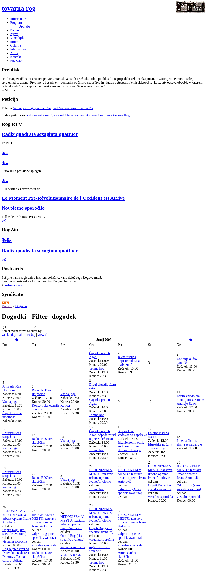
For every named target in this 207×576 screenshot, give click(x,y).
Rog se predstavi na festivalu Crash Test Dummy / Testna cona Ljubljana (15, 554)
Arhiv (14, 53)
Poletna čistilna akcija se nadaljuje (189, 442)
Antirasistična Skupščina (11, 388)
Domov (7, 306)
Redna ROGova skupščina (42, 392)
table (21, 334)
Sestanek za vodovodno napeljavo (132, 433)
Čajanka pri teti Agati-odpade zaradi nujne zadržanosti (103, 434)
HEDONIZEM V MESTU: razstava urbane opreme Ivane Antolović (101, 475)
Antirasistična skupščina (11, 435)
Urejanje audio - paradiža (188, 360)
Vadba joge (10, 401)
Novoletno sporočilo (23, 208)
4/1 (5, 162)
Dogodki (21, 306)
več (4, 220)
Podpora (15, 30)
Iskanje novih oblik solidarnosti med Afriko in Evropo (131, 446)
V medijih (17, 38)
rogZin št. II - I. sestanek (99, 549)
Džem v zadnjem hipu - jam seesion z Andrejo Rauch (190, 399)
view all (43, 334)
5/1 (5, 152)
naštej (31, 334)
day (13, 334)
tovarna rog (18, 8)
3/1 (5, 180)
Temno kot (96, 368)
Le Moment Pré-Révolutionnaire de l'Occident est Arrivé (63, 198)
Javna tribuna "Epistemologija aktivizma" (129, 360)
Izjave (14, 34)
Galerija (15, 45)
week (5, 334)
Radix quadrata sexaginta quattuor (40, 134)
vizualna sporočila (160, 496)
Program (16, 22)
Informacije (18, 19)
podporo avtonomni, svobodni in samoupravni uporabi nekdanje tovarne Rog (78, 115)
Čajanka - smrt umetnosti (12, 415)
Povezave (16, 60)
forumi (14, 41)
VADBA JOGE (70, 555)
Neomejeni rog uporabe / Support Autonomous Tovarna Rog (53, 108)
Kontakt (15, 57)
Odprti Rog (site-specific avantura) (130, 491)
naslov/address (13, 285)
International (18, 49)
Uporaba (24, 26)
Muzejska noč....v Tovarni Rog (160, 446)
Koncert (65, 405)
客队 (7, 240)
